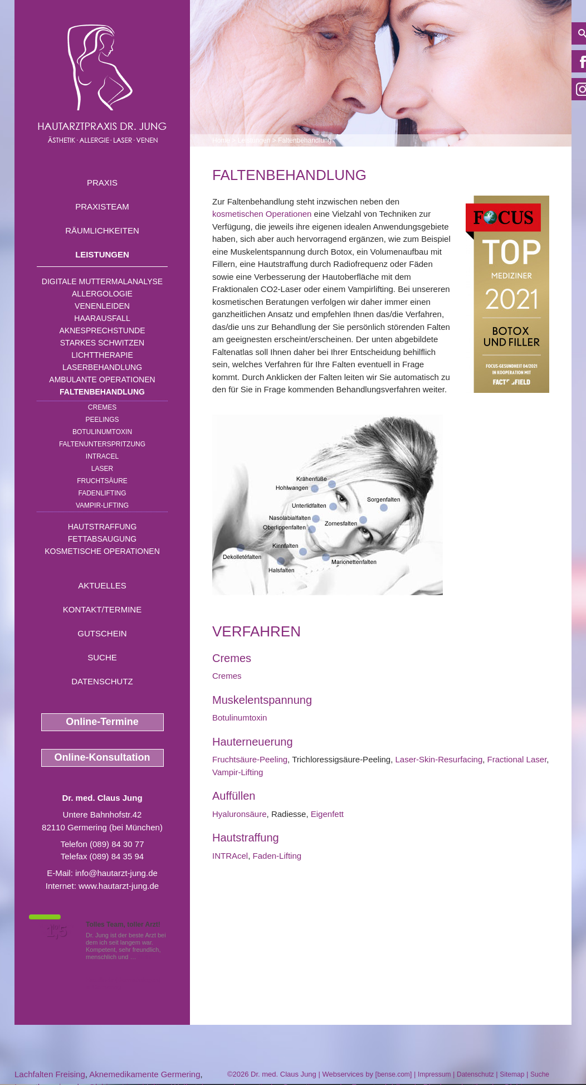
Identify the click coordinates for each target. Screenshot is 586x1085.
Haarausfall (102, 318)
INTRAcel (102, 456)
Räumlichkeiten (102, 230)
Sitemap (512, 1074)
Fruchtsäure (102, 481)
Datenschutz (102, 681)
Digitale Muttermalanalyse (102, 281)
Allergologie (102, 293)
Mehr (145, 956)
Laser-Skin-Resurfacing (439, 759)
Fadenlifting (102, 493)
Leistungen (102, 254)
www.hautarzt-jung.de (119, 886)
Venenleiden (102, 305)
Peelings (102, 420)
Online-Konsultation (102, 757)
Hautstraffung (102, 526)
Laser (102, 469)
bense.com (393, 1074)
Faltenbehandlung (102, 391)
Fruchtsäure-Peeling (249, 759)
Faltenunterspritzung (102, 444)
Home (221, 140)
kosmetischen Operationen (261, 213)
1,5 (56, 931)
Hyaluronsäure (239, 814)
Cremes (102, 407)
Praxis (102, 182)
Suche (102, 657)
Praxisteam (102, 206)
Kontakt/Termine (102, 609)
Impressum (434, 1074)
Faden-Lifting (277, 855)
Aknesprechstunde (102, 330)
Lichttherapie (102, 355)
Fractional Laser (517, 759)
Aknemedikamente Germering (144, 1074)
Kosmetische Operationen (102, 551)
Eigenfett (327, 814)
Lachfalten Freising (49, 1074)
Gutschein (101, 633)
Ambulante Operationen (102, 379)
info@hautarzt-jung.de (116, 873)
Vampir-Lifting (102, 505)
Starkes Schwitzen (102, 342)
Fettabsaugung (102, 538)
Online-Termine (102, 721)
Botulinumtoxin (102, 432)
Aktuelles (102, 585)
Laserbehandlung (102, 367)
